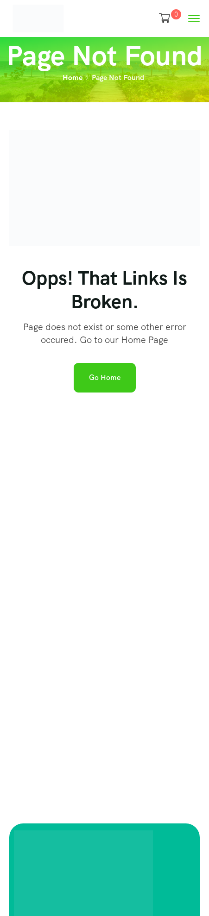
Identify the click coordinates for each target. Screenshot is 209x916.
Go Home (104, 377)
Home (72, 77)
